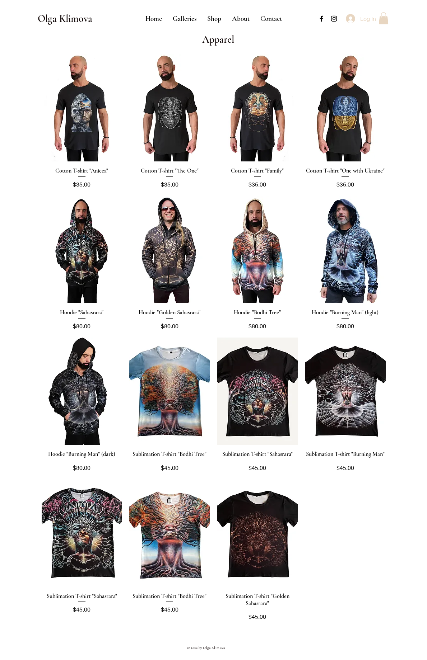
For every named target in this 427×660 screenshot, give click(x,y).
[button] (184, 19)
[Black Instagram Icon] (334, 19)
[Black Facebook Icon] (321, 19)
